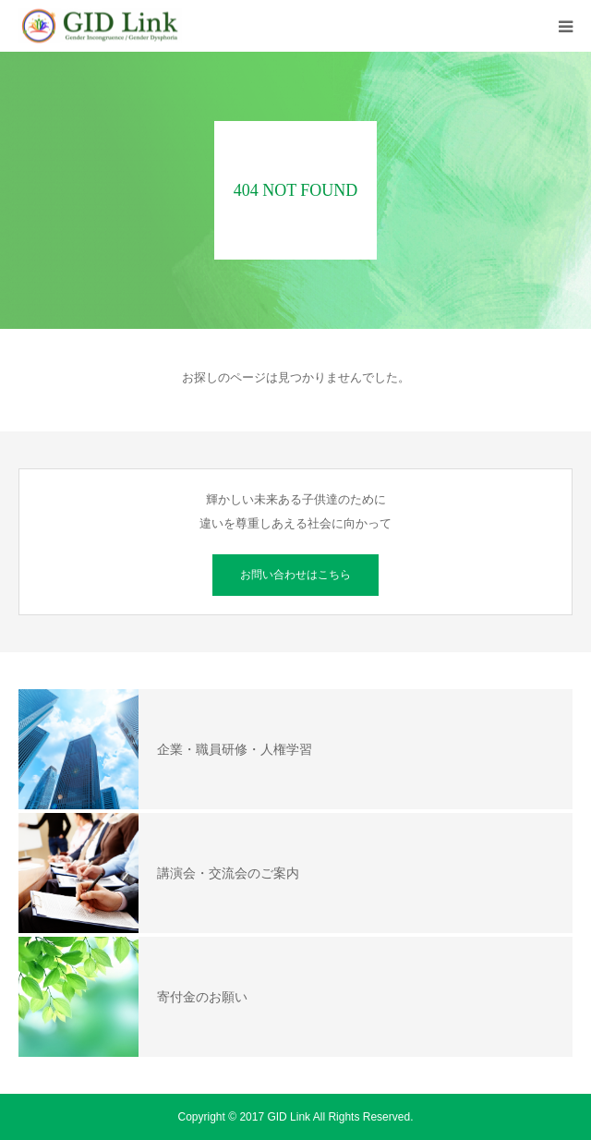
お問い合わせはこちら (295, 574)
